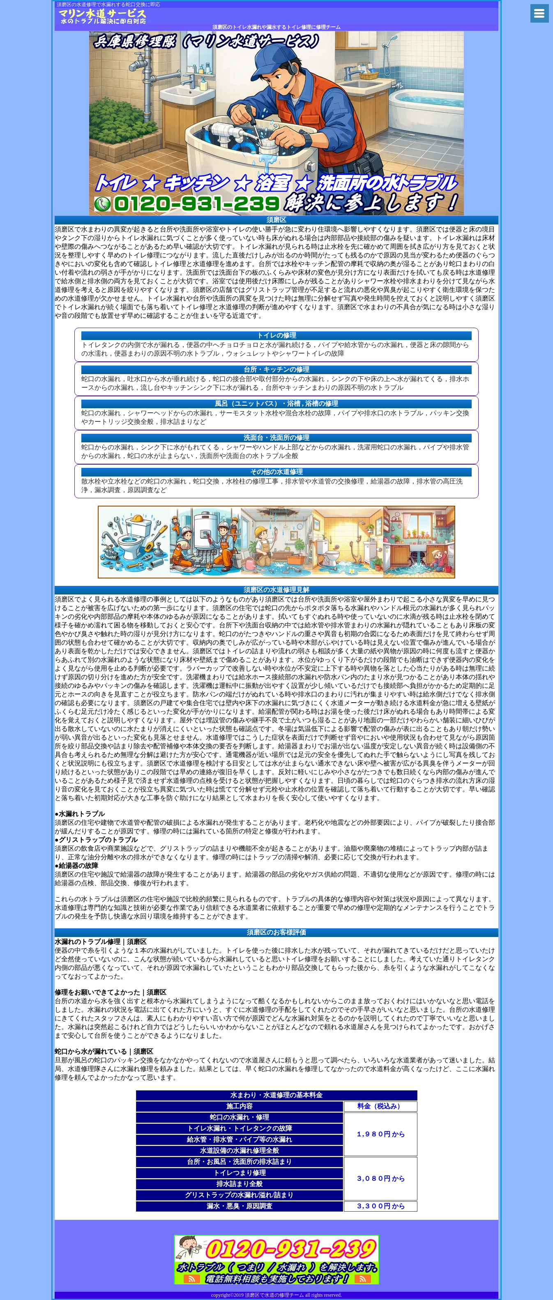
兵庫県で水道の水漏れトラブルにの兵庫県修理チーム (108, 16)
